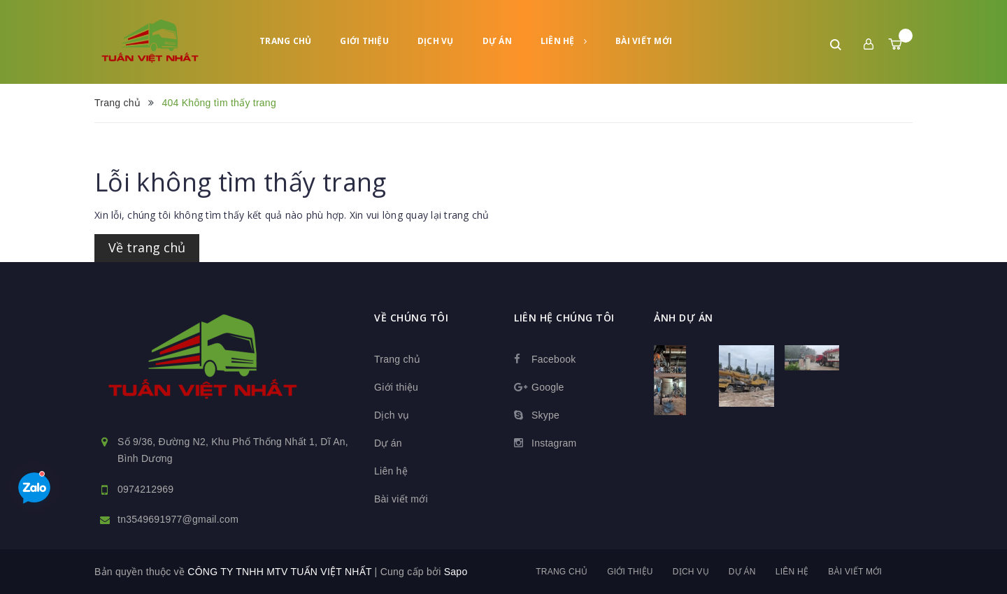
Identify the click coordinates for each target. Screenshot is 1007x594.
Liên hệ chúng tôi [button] (564, 317)
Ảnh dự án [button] (683, 317)
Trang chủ (285, 41)
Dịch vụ (435, 41)
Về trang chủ (146, 247)
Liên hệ (564, 41)
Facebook (553, 359)
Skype (545, 415)
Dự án (497, 41)
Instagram (554, 443)
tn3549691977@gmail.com (177, 519)
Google (547, 387)
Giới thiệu (364, 41)
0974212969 (145, 489)
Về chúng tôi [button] (411, 317)
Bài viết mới (643, 41)
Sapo (456, 571)
